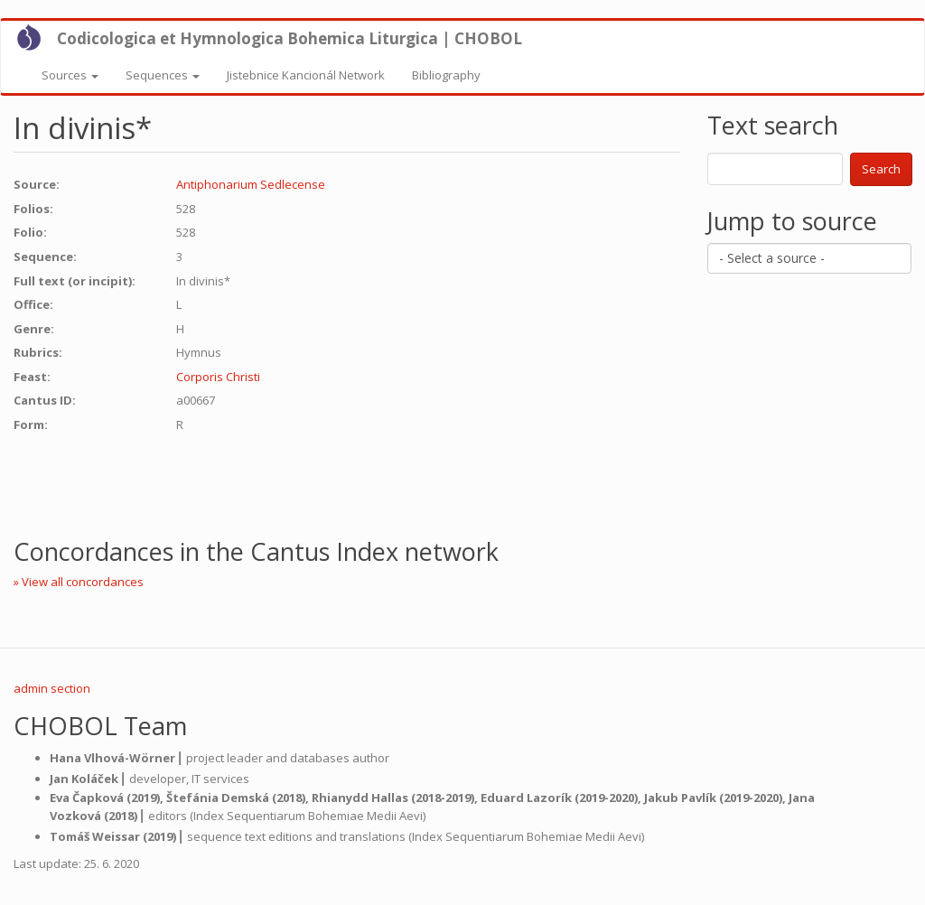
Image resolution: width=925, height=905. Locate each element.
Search (881, 169)
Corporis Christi (218, 377)
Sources (70, 75)
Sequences (163, 75)
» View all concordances (79, 582)
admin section (52, 688)
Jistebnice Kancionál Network (306, 75)
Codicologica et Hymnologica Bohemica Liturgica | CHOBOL (289, 38)
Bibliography (446, 75)
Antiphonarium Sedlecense (250, 184)
